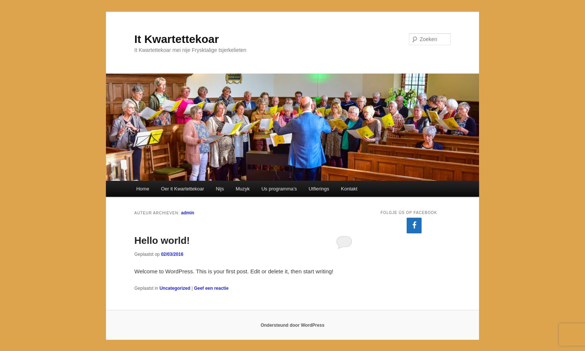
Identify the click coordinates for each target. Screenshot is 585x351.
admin (187, 212)
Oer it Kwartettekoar (182, 189)
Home (142, 189)
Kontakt (349, 189)
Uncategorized (174, 288)
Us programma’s (279, 189)
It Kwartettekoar (176, 39)
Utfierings (319, 189)
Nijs (220, 189)
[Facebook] (414, 225)
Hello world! (162, 240)
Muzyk (243, 189)
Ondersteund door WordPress (292, 325)
